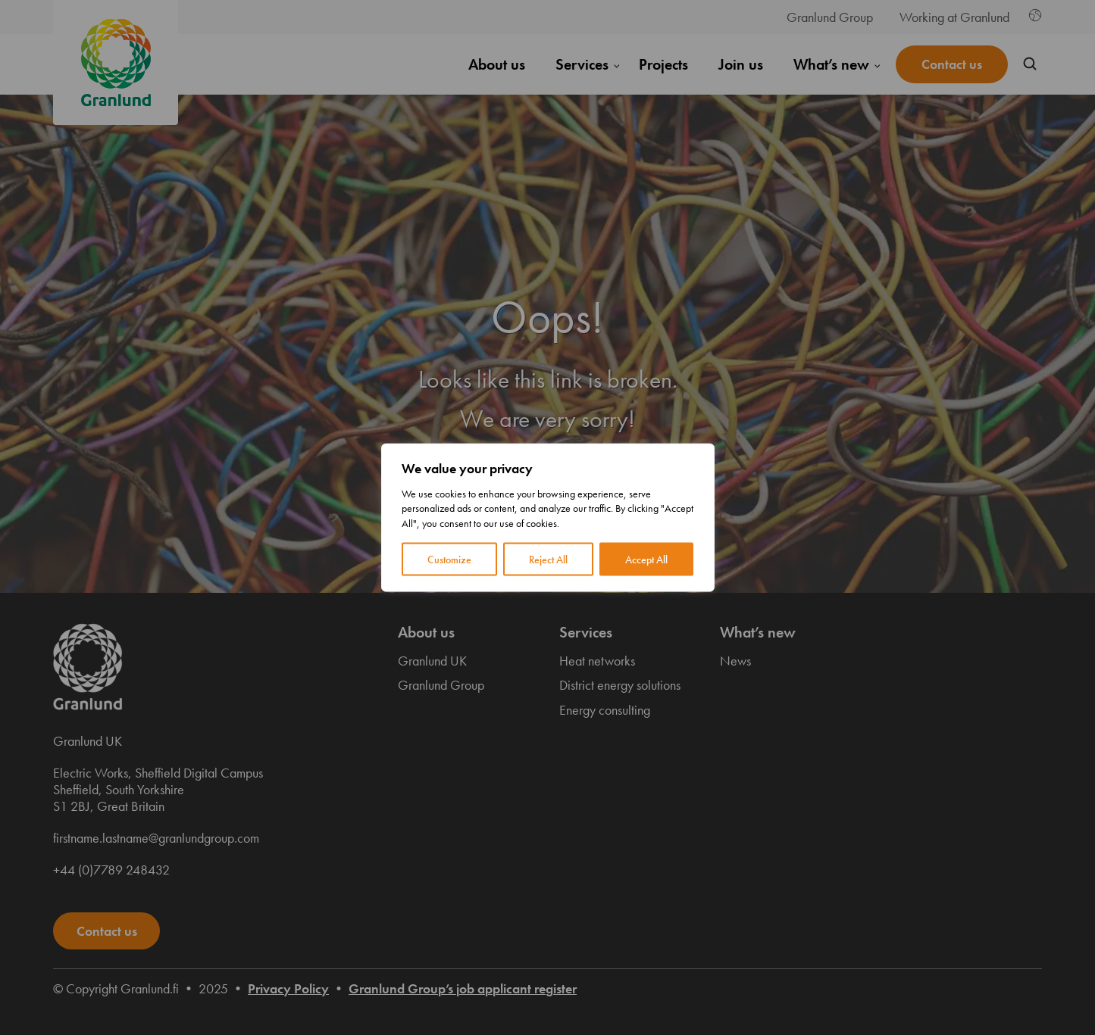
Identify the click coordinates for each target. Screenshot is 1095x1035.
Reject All (548, 559)
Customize (449, 559)
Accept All (646, 559)
